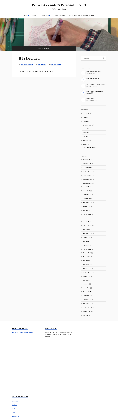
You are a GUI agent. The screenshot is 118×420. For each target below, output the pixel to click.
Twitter (14, 408)
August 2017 (86, 206)
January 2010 (87, 303)
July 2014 (86, 241)
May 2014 (86, 245)
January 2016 (87, 218)
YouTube (14, 405)
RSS (70, 15)
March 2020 (86, 191)
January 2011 (87, 292)
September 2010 (87, 295)
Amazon (31, 332)
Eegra (86, 132)
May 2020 (86, 187)
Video (84, 129)
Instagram (15, 401)
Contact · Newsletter (59, 15)
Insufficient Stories (89, 147)
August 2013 (86, 257)
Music (85, 117)
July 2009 (86, 315)
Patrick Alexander (27, 64)
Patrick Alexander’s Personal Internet (59, 5)
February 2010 (87, 299)
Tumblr (14, 412)
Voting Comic (45, 15)
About (25, 15)
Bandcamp (15, 332)
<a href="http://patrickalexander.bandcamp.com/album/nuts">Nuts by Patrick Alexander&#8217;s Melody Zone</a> (26, 361)
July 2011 (86, 280)
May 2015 (86, 222)
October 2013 (87, 253)
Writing (85, 144)
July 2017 (86, 210)
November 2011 (87, 272)
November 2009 (87, 307)
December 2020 (87, 183)
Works (34, 15)
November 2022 (87, 175)
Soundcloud (15, 416)
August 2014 (86, 237)
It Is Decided (29, 58)
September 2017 (87, 202)
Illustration (86, 113)
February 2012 (87, 268)
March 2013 (86, 264)
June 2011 (86, 284)
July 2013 (86, 260)
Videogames (86, 140)
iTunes (21, 332)
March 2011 (86, 288)
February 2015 (87, 225)
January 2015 (87, 229)
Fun (85, 136)
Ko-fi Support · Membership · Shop (84, 15)
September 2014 (87, 233)
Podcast (85, 121)
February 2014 (87, 249)
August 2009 (86, 311)
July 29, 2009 (42, 64)
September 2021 (87, 179)
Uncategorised (56, 64)
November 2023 (87, 171)
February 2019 (87, 194)
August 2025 (86, 159)
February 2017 (87, 214)
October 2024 (87, 167)
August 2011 (86, 276)
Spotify (26, 332)
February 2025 (87, 163)
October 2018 (87, 198)
